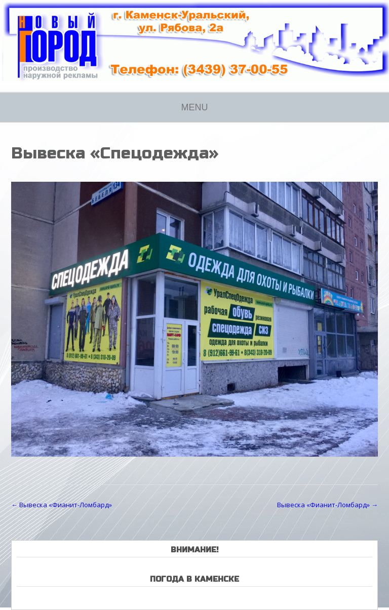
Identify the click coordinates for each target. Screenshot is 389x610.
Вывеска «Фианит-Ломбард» (61, 504)
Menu (194, 107)
